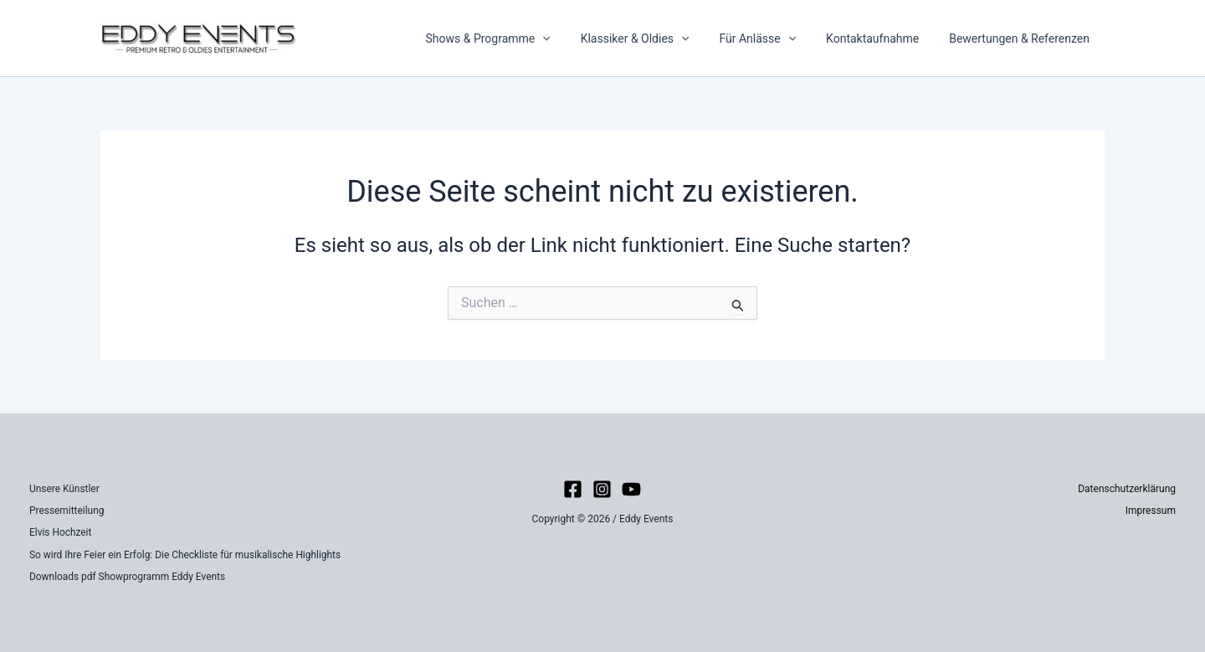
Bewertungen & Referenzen (1022, 38)
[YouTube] (631, 489)
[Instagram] (602, 489)
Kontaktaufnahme (882, 38)
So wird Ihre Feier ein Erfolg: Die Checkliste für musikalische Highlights (186, 555)
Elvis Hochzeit (60, 532)
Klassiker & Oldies (658, 38)
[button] (572, 38)
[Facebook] (572, 489)
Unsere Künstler (64, 489)
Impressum (1151, 510)
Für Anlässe (774, 38)
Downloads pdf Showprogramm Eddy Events (128, 577)
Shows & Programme (517, 38)
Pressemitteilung (67, 510)
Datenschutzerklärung (1127, 489)
